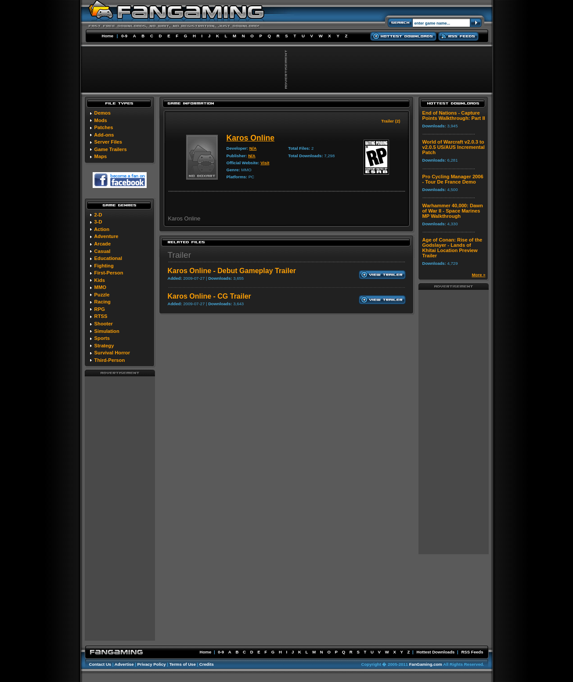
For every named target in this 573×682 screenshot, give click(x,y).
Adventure (106, 236)
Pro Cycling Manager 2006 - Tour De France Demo (452, 179)
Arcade (102, 243)
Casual (102, 251)
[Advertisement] (120, 508)
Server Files (108, 141)
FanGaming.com (425, 664)
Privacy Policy (151, 664)
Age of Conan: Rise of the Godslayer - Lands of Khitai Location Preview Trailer (452, 247)
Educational (108, 258)
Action (101, 229)
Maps (100, 156)
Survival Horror (112, 352)
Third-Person (109, 360)
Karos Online (251, 138)
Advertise (124, 664)
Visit (264, 162)
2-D (98, 214)
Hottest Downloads (435, 652)
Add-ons (104, 134)
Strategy (104, 345)
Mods (100, 120)
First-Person (108, 272)
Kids (99, 280)
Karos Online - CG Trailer (209, 296)
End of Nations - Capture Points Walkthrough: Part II (453, 115)
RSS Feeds (472, 652)
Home (108, 35)
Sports (102, 338)
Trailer (179, 255)
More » (479, 274)
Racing (102, 301)
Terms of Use (182, 664)
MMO (100, 287)
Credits (206, 664)
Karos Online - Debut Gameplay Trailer (232, 270)
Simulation (106, 331)
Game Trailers (110, 149)
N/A (253, 148)
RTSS (101, 316)
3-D (98, 221)
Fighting (104, 265)
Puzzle (102, 294)
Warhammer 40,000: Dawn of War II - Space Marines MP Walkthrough (452, 211)
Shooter (103, 323)
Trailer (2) (390, 121)
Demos (102, 112)
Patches (103, 127)
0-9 (124, 35)
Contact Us (100, 664)
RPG (99, 309)
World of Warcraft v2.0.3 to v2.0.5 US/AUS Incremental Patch (453, 147)
